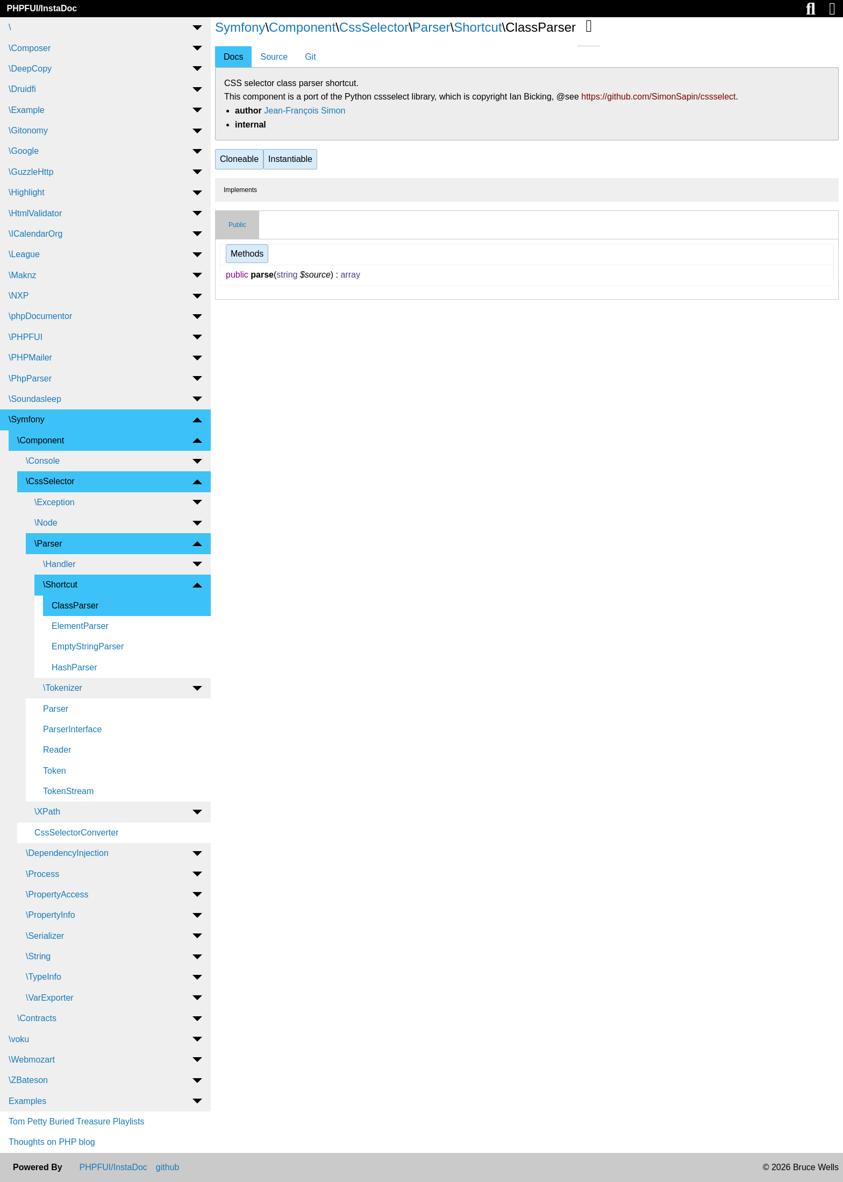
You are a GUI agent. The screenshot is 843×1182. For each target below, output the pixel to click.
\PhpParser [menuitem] (30, 378)
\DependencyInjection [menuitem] (67, 853)
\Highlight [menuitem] (27, 192)
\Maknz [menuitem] (23, 275)
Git (310, 56)
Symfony (240, 27)
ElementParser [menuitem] (80, 626)
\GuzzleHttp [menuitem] (31, 171)
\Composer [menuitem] (30, 48)
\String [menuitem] (38, 956)
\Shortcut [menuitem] (60, 584)
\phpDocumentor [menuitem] (40, 316)
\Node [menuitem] (46, 522)
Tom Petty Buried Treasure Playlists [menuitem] (77, 1121)
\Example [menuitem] (27, 110)
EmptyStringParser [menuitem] (88, 646)
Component (302, 27)
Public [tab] (237, 225)
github (168, 1167)
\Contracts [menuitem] (36, 1018)
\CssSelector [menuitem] (50, 481)
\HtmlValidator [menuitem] (35, 213)
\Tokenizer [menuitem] (62, 687)
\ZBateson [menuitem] (28, 1080)
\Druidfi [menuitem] (22, 89)
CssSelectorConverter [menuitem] (76, 832)
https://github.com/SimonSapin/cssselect (658, 96)
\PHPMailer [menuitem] (30, 357)
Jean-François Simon (304, 110)
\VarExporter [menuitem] (50, 997)
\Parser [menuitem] (48, 543)
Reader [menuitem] (57, 749)
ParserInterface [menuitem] (72, 729)
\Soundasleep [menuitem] (35, 399)
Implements (240, 190)
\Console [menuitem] (43, 460)
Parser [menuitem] (55, 708)
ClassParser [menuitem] (75, 605)
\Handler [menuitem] (59, 564)
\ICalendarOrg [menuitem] (36, 233)
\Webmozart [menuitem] (32, 1059)
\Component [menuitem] (40, 440)
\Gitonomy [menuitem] (28, 130)
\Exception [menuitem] (54, 502)
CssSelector (374, 27)
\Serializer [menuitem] (45, 935)
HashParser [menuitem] (74, 667)
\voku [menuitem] (19, 1039)
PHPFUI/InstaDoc (41, 8)
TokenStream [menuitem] (68, 791)
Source (274, 56)
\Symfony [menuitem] (27, 419)
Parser (431, 27)
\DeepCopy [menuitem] (30, 68)
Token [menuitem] (54, 770)
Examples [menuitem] (27, 1101)
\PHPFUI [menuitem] (25, 337)
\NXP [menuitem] (18, 295)
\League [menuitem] (24, 254)
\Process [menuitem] (42, 874)
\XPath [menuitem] (47, 811)
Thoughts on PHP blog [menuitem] (52, 1141)
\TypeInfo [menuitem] (43, 976)
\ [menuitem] (10, 27)
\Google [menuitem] (24, 150)
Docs (233, 56)
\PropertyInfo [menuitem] (50, 914)
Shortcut (478, 27)
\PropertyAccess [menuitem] (57, 894)
